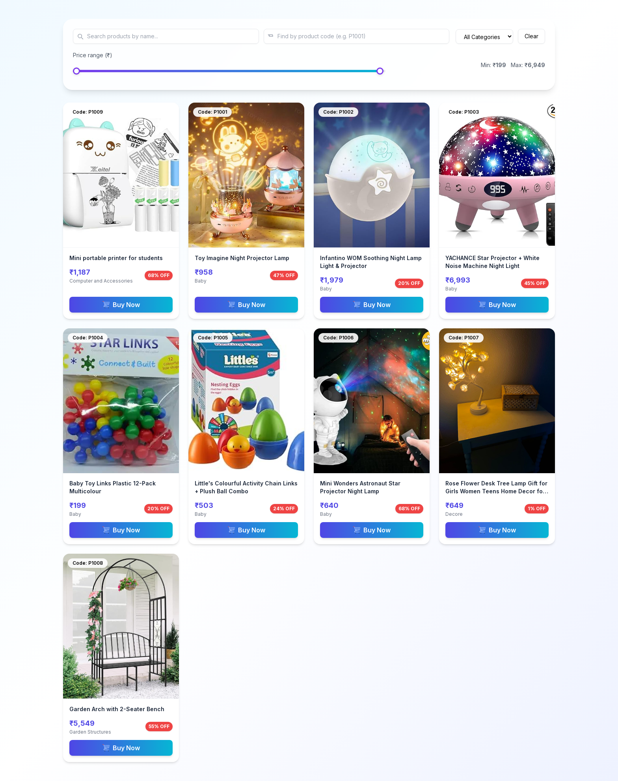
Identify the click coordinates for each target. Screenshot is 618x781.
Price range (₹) (92, 55)
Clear (531, 36)
